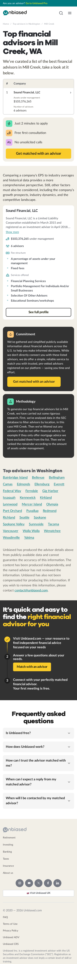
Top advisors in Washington (26, 24)
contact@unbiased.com (31, 590)
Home (6, 24)
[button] (61, 13)
